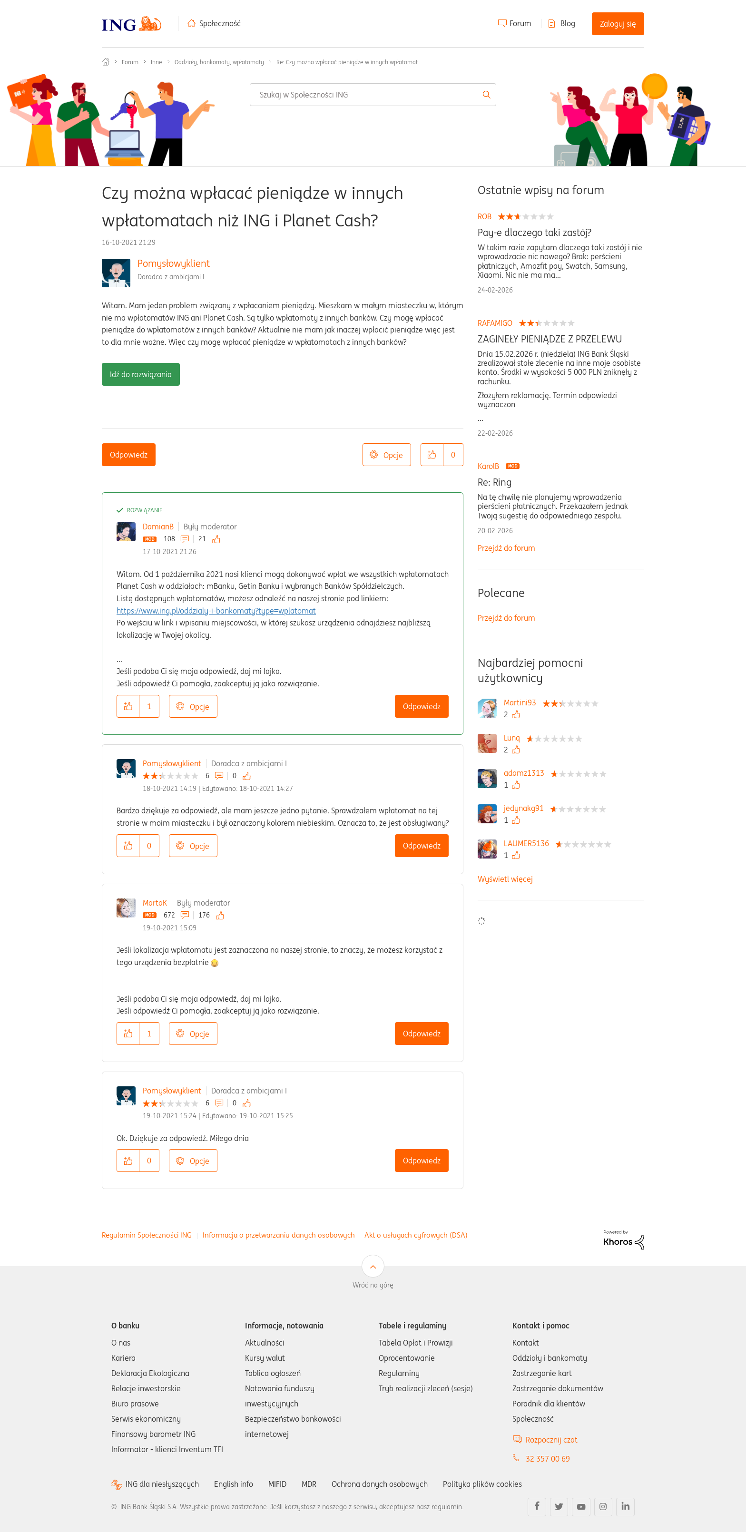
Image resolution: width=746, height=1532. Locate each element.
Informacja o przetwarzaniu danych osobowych (279, 1234)
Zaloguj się (618, 24)
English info (233, 1484)
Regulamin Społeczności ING (147, 1234)
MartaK (155, 902)
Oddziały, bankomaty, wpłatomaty (219, 62)
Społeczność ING (105, 62)
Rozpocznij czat (552, 1439)
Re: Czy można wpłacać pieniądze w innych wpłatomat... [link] (349, 62)
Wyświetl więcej (505, 879)
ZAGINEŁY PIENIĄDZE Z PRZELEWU (550, 339)
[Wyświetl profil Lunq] (514, 737)
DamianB (158, 526)
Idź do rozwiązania (141, 374)
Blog (567, 23)
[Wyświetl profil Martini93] (522, 702)
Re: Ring (494, 482)
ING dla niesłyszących (162, 1484)
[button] (432, 454)
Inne (156, 62)
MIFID (277, 1484)
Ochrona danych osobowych (380, 1484)
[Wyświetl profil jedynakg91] (526, 808)
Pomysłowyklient (173, 263)
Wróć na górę (373, 1285)
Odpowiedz (128, 454)
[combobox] (373, 94)
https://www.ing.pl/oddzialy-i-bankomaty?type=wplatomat (216, 610)
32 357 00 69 (548, 1459)
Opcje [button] (393, 455)
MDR (309, 1484)
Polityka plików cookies (482, 1484)
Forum (520, 23)
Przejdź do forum (506, 548)
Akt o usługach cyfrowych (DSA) (416, 1234)
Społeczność (220, 23)
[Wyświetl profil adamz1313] (526, 773)
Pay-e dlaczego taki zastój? (534, 232)
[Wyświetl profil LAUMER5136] (529, 843)
